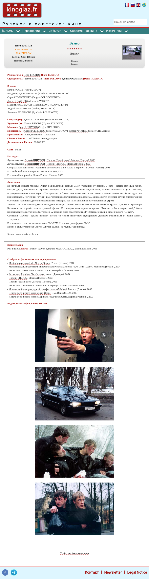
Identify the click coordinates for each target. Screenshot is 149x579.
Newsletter (113, 572)
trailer (18, 149)
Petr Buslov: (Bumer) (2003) (26, 248)
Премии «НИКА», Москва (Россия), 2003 (68, 163)
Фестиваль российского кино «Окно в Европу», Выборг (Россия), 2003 (72, 167)
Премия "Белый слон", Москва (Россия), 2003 (70, 160)
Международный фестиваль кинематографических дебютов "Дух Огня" (47, 266)
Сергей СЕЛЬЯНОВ (35, 130)
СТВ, (28, 134)
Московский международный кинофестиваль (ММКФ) (38, 289)
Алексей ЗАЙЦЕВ (17, 101)
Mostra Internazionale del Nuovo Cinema (29, 263)
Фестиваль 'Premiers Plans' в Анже (27, 274)
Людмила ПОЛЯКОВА (19, 112)
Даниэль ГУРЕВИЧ (34, 119)
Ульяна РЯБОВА (32, 123)
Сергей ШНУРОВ (28, 127)
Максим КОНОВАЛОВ (19, 104)
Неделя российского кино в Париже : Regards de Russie (38, 296)
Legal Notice (137, 572)
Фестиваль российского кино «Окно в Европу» (33, 285)
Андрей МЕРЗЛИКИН (19, 108)
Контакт (92, 572)
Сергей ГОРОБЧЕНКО (19, 97)
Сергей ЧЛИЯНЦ (78, 130)
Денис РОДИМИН (72, 78)
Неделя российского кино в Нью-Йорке (30, 293)
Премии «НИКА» (18, 278)
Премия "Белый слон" (20, 281)
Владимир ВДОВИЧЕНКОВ (22, 93)
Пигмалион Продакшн (43, 134)
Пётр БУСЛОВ (23, 45)
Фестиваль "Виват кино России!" (26, 270)
